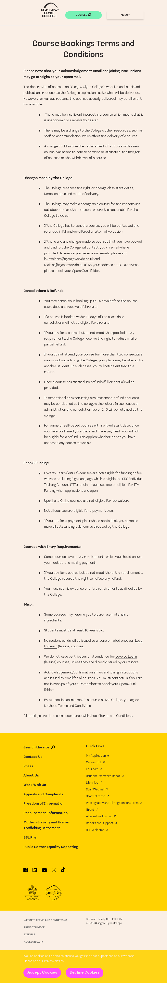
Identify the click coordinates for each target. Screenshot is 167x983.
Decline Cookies (84, 973)
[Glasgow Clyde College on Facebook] (25, 871)
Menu (125, 15)
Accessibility (34, 942)
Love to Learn (55, 473)
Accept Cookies (42, 973)
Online (64, 501)
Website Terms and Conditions (45, 920)
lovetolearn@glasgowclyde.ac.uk (69, 259)
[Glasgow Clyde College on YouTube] (44, 871)
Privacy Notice (54, 961)
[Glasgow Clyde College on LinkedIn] (34, 871)
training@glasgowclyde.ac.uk (65, 265)
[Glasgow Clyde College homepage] (50, 10)
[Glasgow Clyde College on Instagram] (54, 871)
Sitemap (29, 934)
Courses (83, 15)
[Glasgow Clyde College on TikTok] (63, 871)
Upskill (48, 501)
